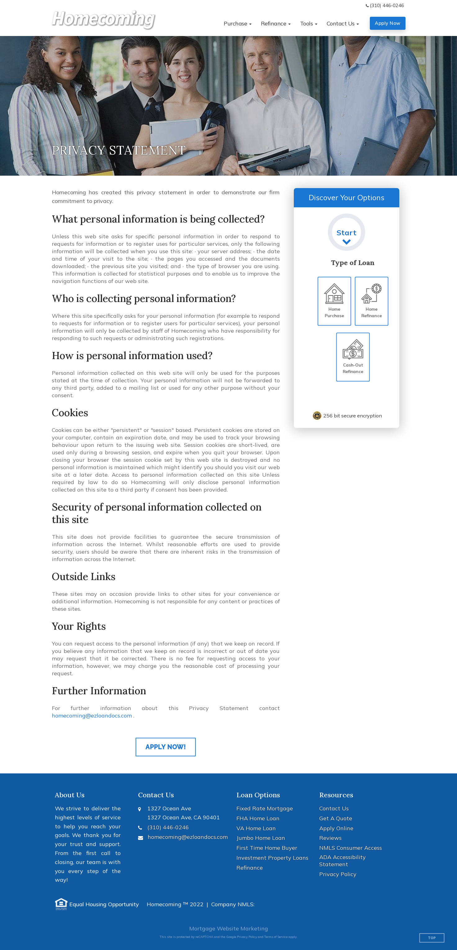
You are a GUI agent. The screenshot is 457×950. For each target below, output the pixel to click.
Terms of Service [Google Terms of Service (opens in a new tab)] (276, 937)
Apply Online (336, 828)
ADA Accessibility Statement (342, 860)
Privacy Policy (337, 874)
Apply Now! (166, 747)
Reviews (330, 837)
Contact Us (334, 808)
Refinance (249, 867)
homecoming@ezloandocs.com (92, 715)
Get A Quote (335, 818)
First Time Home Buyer (266, 847)
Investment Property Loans (272, 857)
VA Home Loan (256, 828)
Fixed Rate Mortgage (264, 808)
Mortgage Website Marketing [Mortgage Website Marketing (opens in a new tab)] (228, 928)
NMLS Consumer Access (350, 847)
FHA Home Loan (258, 818)
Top (432, 938)
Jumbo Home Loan (260, 837)
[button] (237, 23)
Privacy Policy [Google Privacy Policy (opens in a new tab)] (247, 937)
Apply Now (388, 23)
